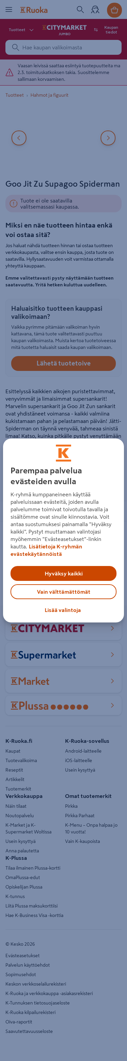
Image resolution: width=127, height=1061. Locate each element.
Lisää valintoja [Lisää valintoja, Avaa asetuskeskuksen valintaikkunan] (63, 610)
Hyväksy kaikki (64, 573)
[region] (63, 530)
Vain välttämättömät (63, 591)
